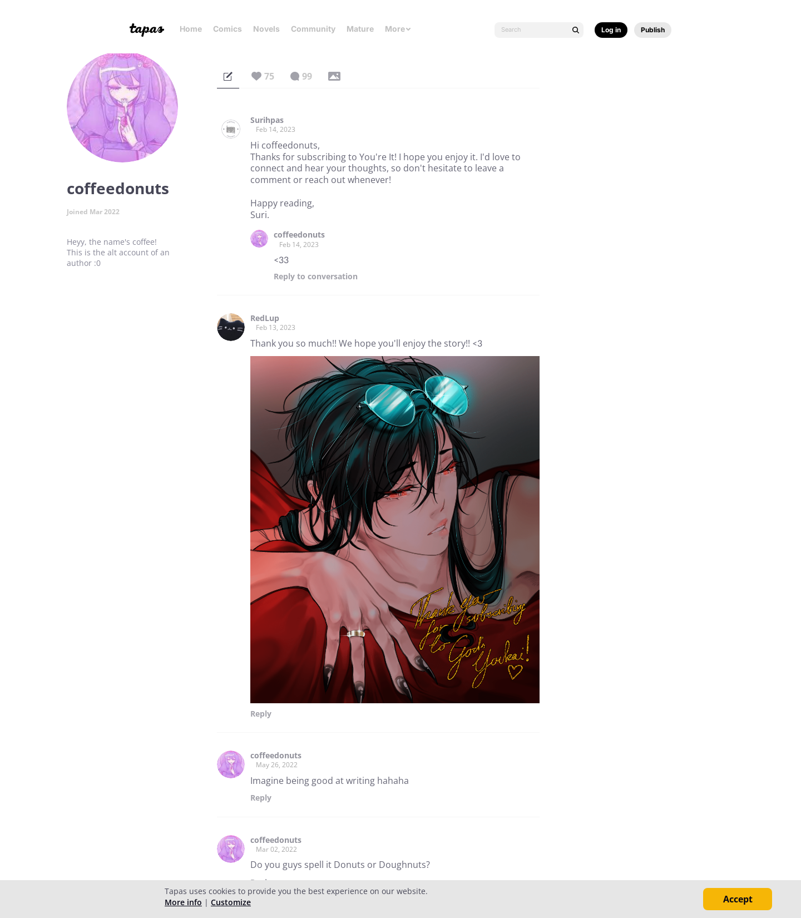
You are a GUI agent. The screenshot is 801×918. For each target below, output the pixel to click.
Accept (738, 899)
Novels (266, 28)
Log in (611, 30)
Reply (316, 277)
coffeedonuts (299, 235)
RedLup (264, 318)
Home (191, 28)
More (398, 28)
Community (313, 28)
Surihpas (267, 120)
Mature (360, 28)
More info (183, 902)
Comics (227, 28)
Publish (653, 30)
